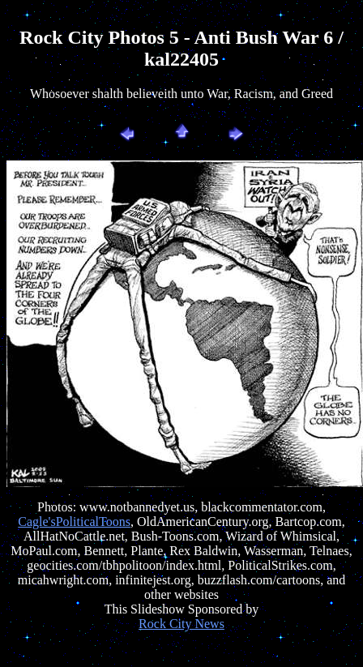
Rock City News (181, 624)
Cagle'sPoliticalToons (74, 521)
